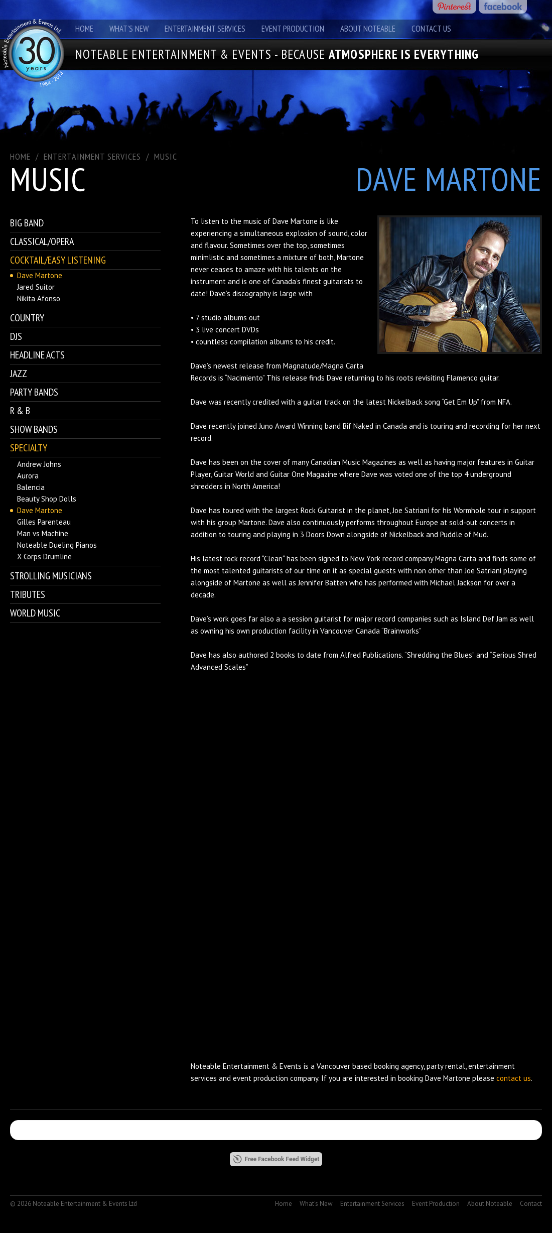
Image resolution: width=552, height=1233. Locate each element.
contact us (513, 1078)
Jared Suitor (36, 287)
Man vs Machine (42, 533)
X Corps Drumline (44, 556)
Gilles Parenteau (44, 522)
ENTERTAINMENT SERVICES (92, 156)
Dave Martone (39, 275)
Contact (531, 1203)
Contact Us (431, 28)
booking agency (399, 1066)
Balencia (31, 487)
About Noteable (367, 28)
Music (165, 156)
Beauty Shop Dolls (46, 499)
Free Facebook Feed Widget (276, 1159)
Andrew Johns (39, 464)
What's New (129, 28)
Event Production (292, 28)
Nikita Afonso (38, 298)
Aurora (28, 475)
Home (84, 28)
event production (260, 1078)
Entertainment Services (205, 28)
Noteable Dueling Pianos (57, 545)
